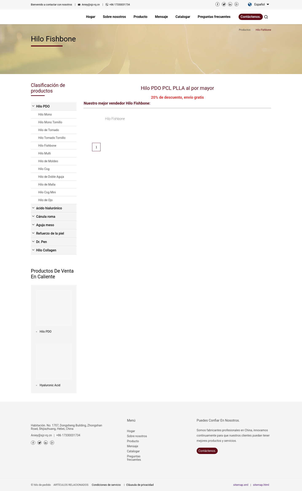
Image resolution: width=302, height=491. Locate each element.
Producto (133, 441)
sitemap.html (261, 484)
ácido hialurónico (49, 208)
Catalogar (133, 451)
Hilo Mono (45, 114)
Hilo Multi (44, 153)
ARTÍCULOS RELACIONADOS (71, 484)
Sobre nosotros (137, 436)
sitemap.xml (240, 484)
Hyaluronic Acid (50, 385)
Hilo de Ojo (45, 200)
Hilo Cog (44, 169)
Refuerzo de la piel (50, 233)
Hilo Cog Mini (47, 192)
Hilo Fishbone (47, 145)
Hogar (131, 431)
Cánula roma (45, 217)
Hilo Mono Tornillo (50, 122)
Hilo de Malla (46, 184)
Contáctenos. (251, 17)
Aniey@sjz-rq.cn (91, 4)
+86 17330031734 (119, 4)
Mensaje (132, 446)
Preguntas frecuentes (134, 458)
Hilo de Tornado (48, 130)
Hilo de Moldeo (48, 161)
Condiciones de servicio (106, 484)
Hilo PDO (43, 106)
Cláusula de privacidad (140, 484)
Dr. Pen (41, 242)
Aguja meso (45, 225)
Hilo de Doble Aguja (51, 176)
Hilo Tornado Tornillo (52, 137)
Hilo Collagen (46, 250)
